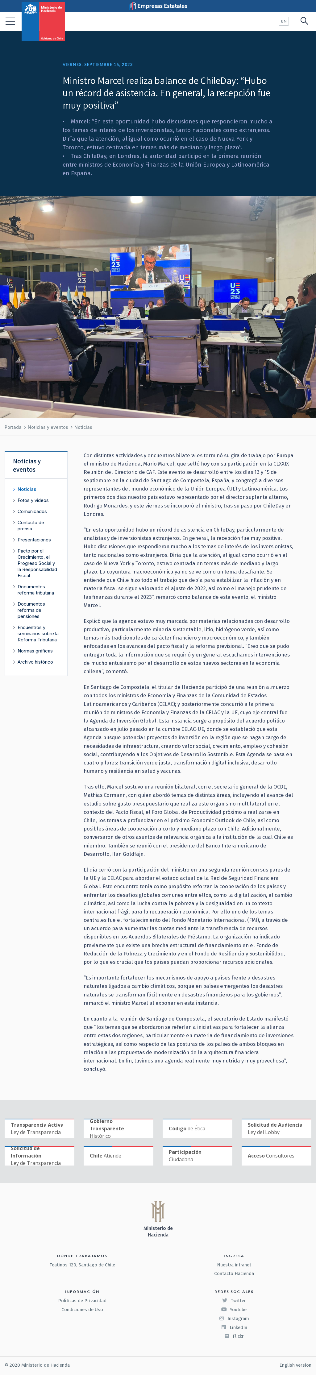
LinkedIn (234, 1327)
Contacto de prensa (31, 526)
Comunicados (32, 511)
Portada (13, 427)
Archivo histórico (35, 662)
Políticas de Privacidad (82, 1300)
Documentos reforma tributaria (36, 590)
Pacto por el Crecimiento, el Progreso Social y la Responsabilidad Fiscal (37, 563)
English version (295, 1365)
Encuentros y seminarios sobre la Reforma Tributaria (38, 633)
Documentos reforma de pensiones (31, 610)
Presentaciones (34, 540)
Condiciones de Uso (82, 1309)
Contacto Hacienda (234, 1273)
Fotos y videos (33, 500)
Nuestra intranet (234, 1265)
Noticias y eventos (48, 427)
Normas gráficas (35, 651)
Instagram (234, 1318)
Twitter (234, 1300)
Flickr (234, 1336)
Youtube (234, 1309)
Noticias (83, 427)
